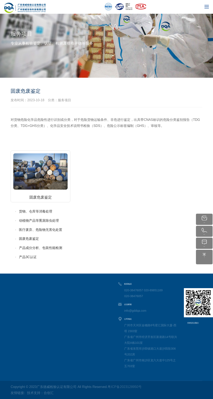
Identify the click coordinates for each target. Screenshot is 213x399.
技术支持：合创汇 (40, 393)
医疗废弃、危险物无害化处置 (40, 229)
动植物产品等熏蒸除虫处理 (39, 220)
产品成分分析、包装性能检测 (40, 248)
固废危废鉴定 (29, 238)
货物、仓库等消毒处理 (35, 211)
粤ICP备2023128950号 (125, 387)
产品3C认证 (27, 257)
